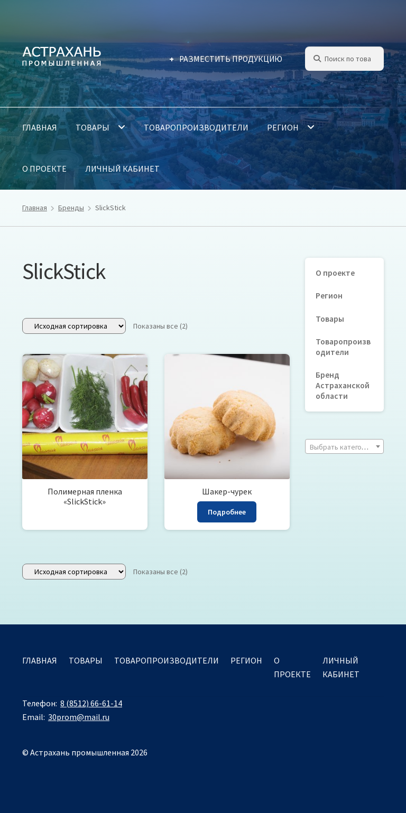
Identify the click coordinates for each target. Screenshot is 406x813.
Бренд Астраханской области (343, 385)
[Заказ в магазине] (74, 326)
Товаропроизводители (196, 127)
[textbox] (344, 447)
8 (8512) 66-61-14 (91, 703)
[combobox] (344, 446)
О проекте (44, 168)
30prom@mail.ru (78, 717)
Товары (92, 127)
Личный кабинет (122, 168)
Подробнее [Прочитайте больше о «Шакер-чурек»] (227, 512)
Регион (283, 127)
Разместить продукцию (230, 59)
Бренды (71, 207)
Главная (39, 127)
